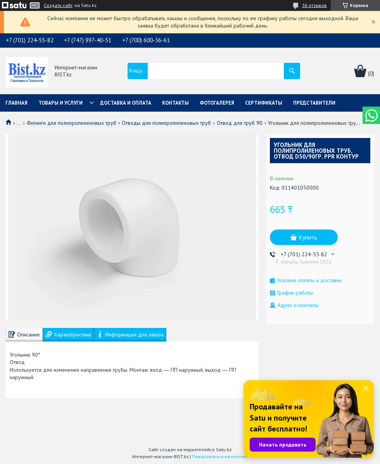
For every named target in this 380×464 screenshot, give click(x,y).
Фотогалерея (217, 103)
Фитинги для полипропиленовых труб (71, 122)
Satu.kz (223, 449)
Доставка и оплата (125, 103)
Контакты (175, 103)
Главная (16, 103)
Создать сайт (58, 5)
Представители (314, 103)
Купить (308, 237)
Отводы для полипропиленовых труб (166, 122)
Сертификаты (263, 103)
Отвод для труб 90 (240, 122)
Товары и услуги (60, 103)
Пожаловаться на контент (220, 456)
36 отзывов (314, 5)
